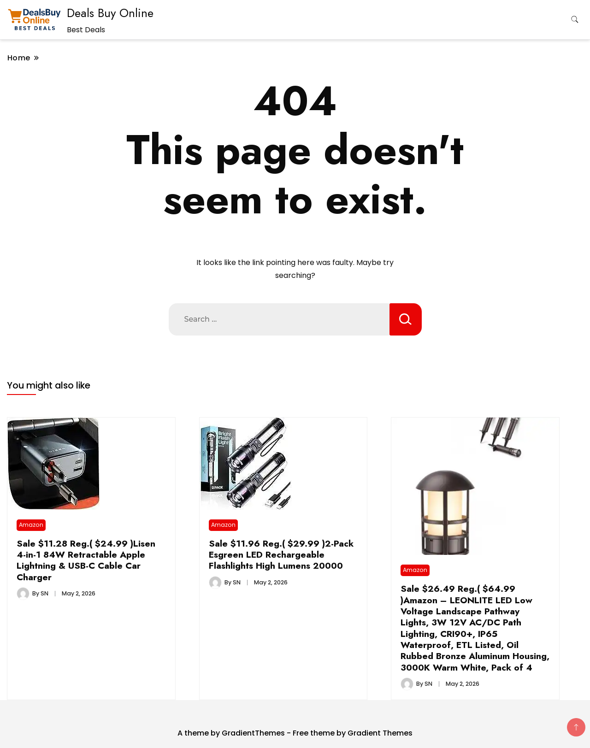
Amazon (31, 525)
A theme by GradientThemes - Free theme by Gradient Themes (295, 733)
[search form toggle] (574, 19)
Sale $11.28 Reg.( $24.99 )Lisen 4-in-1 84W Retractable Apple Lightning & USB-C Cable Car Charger (86, 560)
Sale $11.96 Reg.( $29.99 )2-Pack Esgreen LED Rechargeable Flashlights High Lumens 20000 (281, 554)
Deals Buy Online (110, 13)
